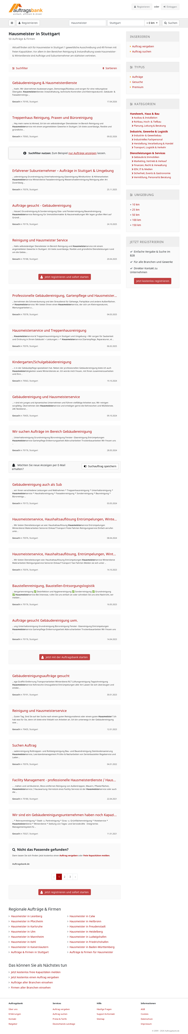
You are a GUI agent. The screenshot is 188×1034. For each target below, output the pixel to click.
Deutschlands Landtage (64, 1023)
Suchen (170, 23)
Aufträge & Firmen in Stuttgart (30, 952)
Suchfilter (20, 68)
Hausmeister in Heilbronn (85, 921)
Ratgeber (13, 1023)
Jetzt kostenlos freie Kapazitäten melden (36, 972)
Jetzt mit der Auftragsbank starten (64, 657)
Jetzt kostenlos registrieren (152, 281)
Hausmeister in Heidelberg (86, 931)
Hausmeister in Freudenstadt (88, 926)
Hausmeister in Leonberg (26, 916)
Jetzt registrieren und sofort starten (64, 277)
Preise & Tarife (60, 1018)
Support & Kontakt (106, 1014)
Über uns (13, 1009)
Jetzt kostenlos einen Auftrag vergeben (35, 977)
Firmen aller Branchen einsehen (31, 987)
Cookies (144, 1014)
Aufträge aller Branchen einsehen (32, 982)
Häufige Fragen (104, 1009)
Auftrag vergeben (68, 855)
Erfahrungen (15, 1014)
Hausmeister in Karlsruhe (27, 926)
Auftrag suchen (141, 51)
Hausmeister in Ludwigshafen (88, 936)
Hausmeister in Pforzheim (27, 921)
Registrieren (142, 6)
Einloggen (170, 6)
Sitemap (100, 1018)
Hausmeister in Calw (82, 916)
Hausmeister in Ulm (23, 931)
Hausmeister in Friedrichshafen (89, 942)
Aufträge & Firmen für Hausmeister (91, 952)
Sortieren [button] (110, 68)
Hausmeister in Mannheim (27, 936)
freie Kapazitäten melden (96, 855)
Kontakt (12, 1018)
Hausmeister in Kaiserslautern (29, 947)
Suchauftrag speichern (100, 466)
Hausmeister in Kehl (23, 942)
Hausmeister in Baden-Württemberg (92, 947)
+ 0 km (151, 23)
